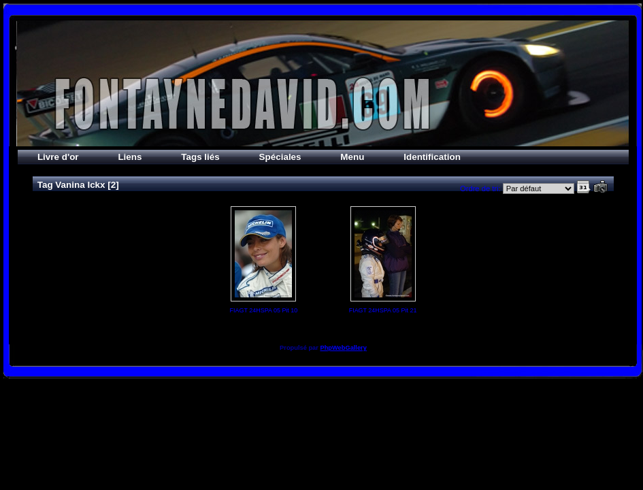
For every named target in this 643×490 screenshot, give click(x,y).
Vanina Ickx (80, 185)
